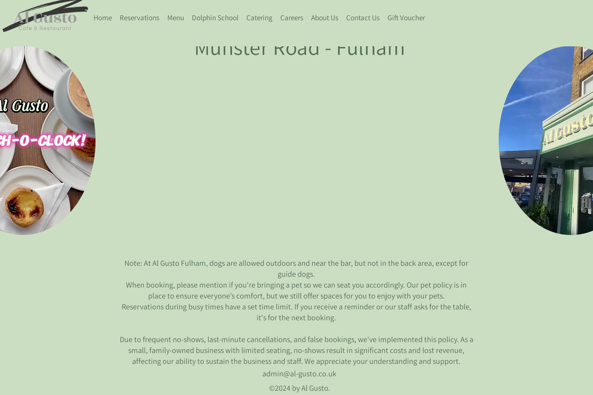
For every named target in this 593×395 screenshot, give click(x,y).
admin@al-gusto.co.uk (299, 374)
